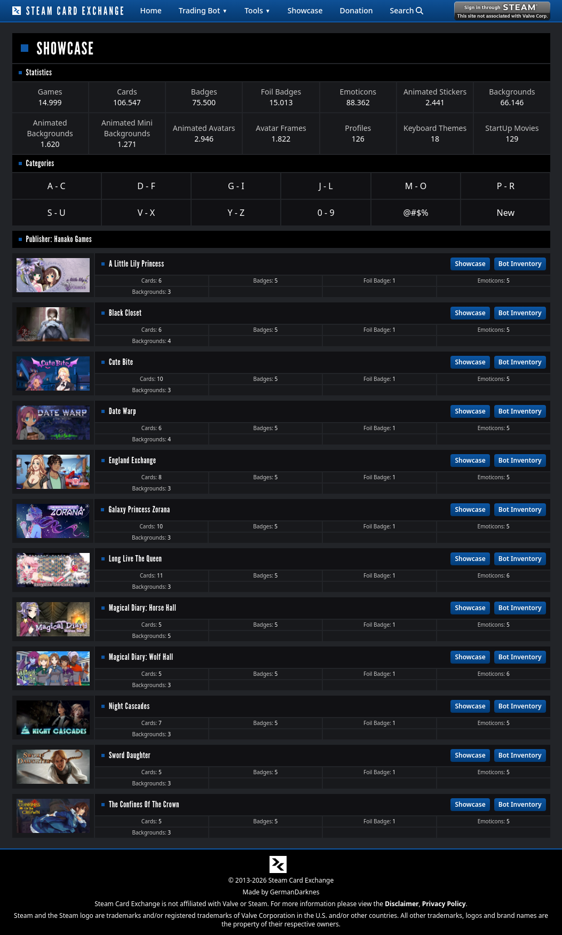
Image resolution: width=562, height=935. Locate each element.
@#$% (415, 213)
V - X (146, 213)
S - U (57, 213)
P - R (505, 186)
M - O (415, 186)
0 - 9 (326, 213)
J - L (326, 186)
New (505, 213)
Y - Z (235, 213)
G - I (236, 186)
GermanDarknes (295, 892)
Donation (356, 10)
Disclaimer (401, 903)
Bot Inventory (520, 263)
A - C (57, 186)
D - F (146, 186)
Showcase (305, 10)
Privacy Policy (444, 903)
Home (151, 10)
